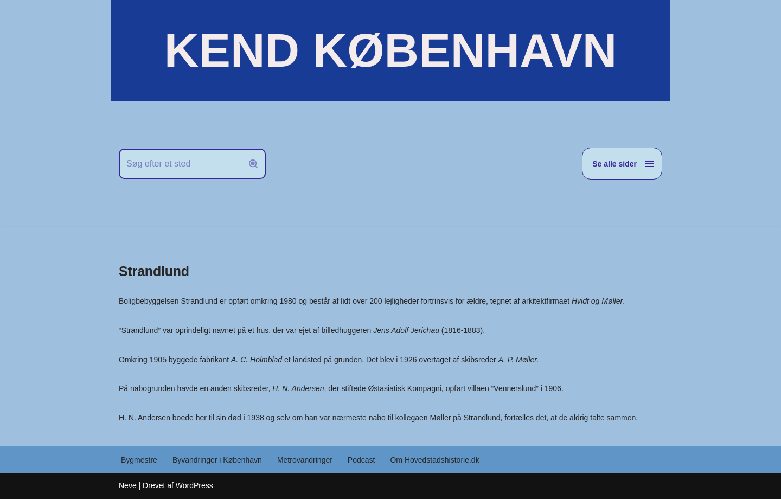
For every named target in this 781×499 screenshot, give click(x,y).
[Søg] (180, 164)
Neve (128, 485)
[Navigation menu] (622, 164)
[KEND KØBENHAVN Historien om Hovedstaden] (390, 50)
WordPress (194, 485)
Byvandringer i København (217, 460)
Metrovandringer (304, 460)
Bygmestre (139, 460)
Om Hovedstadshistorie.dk (434, 460)
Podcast (361, 460)
